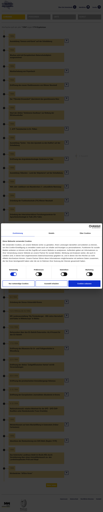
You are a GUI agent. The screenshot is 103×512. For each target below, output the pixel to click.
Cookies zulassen (84, 284)
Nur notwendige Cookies (18, 284)
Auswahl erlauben (51, 284)
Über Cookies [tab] (85, 233)
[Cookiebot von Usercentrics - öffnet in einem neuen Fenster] (90, 226)
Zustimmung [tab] (18, 233)
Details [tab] (51, 233)
